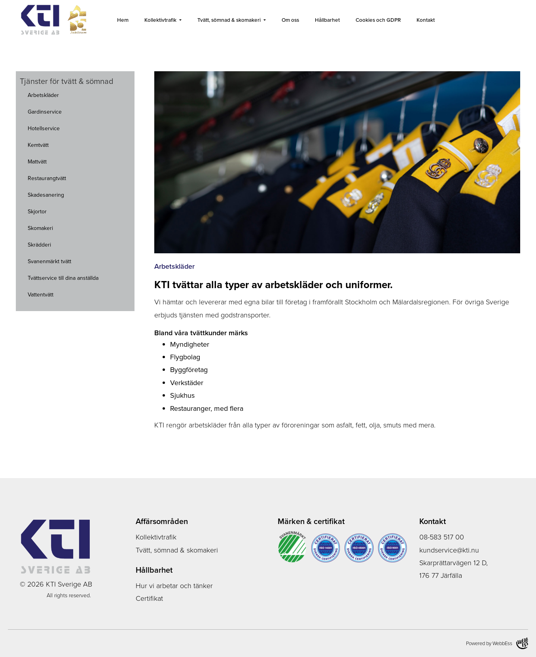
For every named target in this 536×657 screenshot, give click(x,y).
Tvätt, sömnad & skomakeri (229, 20)
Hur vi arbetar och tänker (174, 586)
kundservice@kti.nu (449, 550)
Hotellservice (44, 128)
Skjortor (37, 211)
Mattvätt (37, 162)
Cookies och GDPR (378, 20)
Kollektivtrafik (160, 20)
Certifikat (149, 598)
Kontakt (426, 20)
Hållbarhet (327, 20)
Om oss (290, 20)
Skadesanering (46, 195)
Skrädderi (39, 245)
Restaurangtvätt (47, 178)
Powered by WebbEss (497, 643)
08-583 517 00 (441, 537)
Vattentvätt (40, 295)
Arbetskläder (43, 95)
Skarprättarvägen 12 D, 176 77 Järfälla (453, 569)
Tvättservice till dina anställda (63, 278)
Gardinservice (45, 112)
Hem (123, 20)
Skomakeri (40, 228)
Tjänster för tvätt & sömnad (67, 81)
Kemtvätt (38, 145)
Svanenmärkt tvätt (49, 261)
